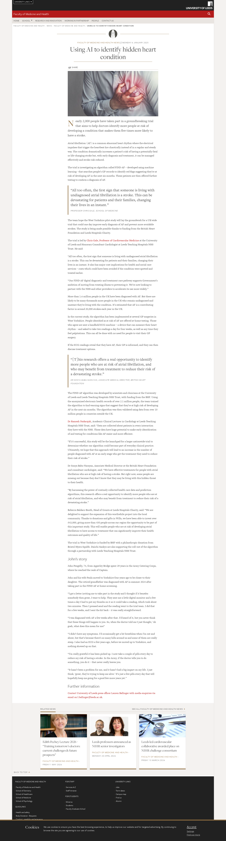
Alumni (119, 801)
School (26, 20)
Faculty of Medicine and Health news (98, 42)
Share (75, 67)
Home (16, 20)
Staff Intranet (71, 790)
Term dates (120, 790)
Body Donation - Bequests (26, 815)
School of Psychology (24, 801)
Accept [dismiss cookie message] (191, 827)
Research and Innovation (48, 20)
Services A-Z (71, 787)
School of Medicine (23, 797)
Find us (119, 797)
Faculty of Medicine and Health (31, 14)
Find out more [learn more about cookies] (193, 834)
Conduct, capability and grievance (29, 819)
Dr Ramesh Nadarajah (79, 421)
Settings (190, 831)
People (95, 20)
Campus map (121, 794)
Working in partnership (77, 20)
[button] (209, 14)
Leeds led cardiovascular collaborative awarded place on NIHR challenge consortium (160, 746)
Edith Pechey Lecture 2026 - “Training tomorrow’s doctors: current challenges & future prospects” (61, 748)
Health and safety (23, 812)
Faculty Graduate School (75, 808)
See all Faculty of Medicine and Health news (157, 708)
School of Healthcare (24, 794)
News (49, 25)
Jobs (117, 787)
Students (69, 805)
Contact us (108, 20)
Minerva (69, 801)
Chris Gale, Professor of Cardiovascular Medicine (113, 240)
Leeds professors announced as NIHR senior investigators (111, 744)
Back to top (20, 772)
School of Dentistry (23, 790)
